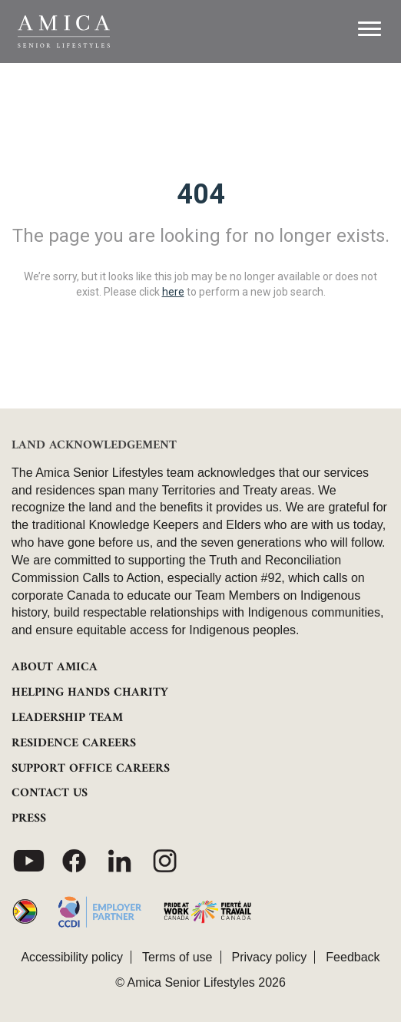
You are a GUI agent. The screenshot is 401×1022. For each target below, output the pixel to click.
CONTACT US (50, 793)
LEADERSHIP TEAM (67, 718)
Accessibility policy (71, 957)
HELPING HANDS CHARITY (90, 692)
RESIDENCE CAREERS (74, 743)
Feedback (352, 957)
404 (201, 194)
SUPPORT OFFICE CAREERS (91, 768)
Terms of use (177, 957)
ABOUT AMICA (55, 667)
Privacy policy (269, 957)
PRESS (29, 818)
